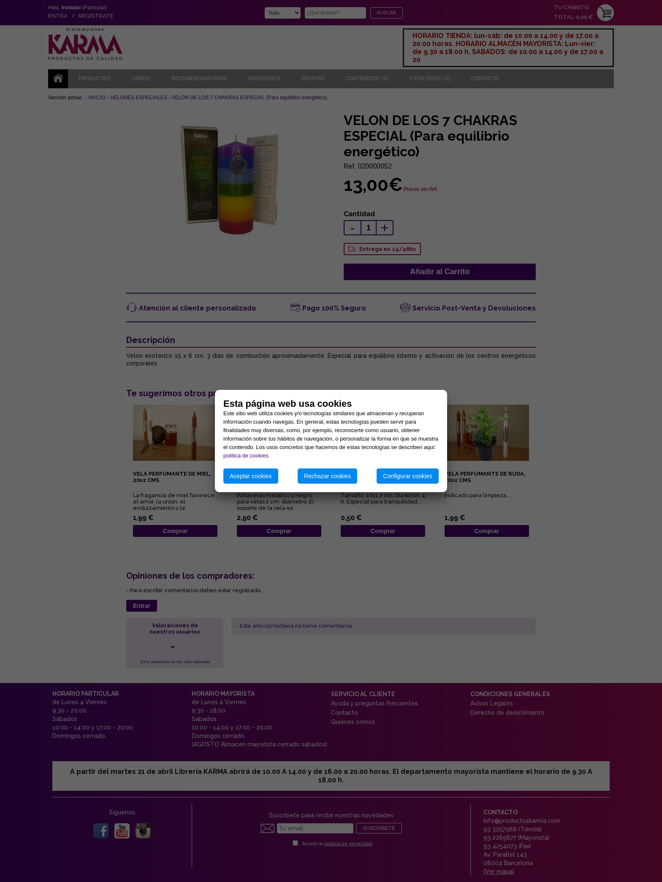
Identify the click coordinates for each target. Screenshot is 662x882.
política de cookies (246, 455)
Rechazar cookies (327, 476)
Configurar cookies (407, 476)
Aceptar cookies (251, 476)
